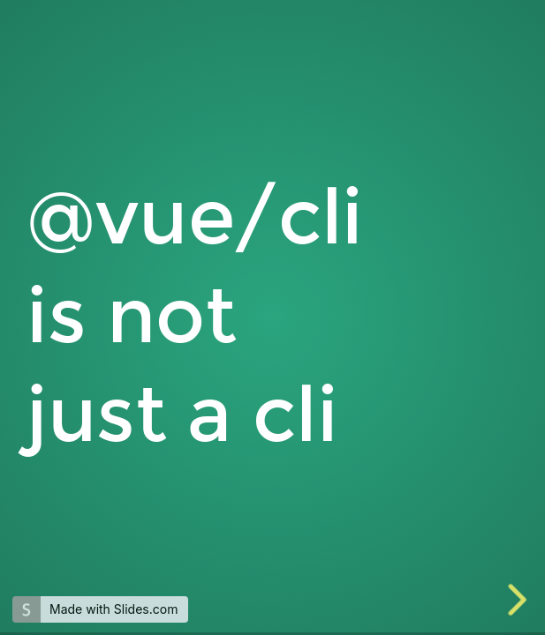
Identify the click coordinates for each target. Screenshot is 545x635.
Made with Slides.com (113, 608)
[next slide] (515, 600)
